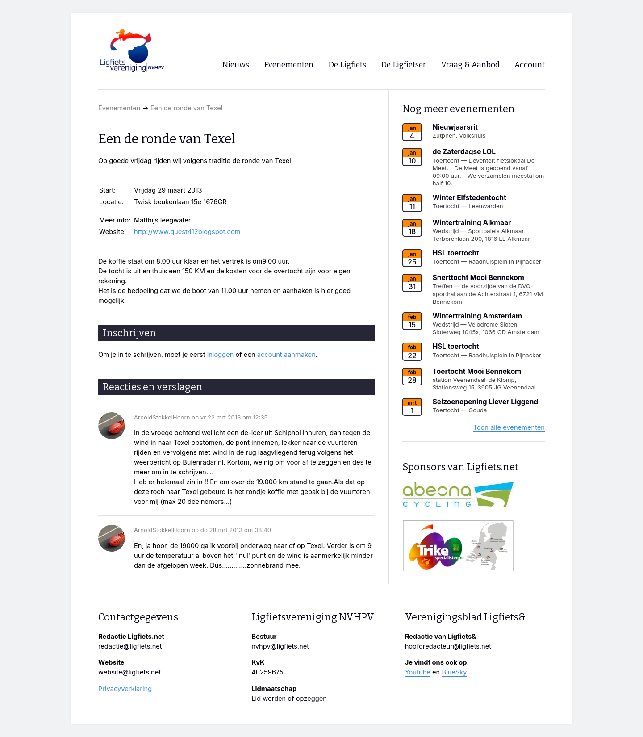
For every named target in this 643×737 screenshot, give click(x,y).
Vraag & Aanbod (470, 65)
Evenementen (119, 108)
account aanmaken (286, 355)
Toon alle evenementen (509, 427)
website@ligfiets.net (129, 672)
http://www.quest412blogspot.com (187, 232)
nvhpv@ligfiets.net (280, 646)
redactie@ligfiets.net (130, 646)
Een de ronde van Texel (186, 108)
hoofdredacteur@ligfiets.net (448, 646)
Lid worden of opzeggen (289, 699)
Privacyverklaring (125, 689)
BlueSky (454, 672)
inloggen (220, 355)
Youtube (417, 672)
